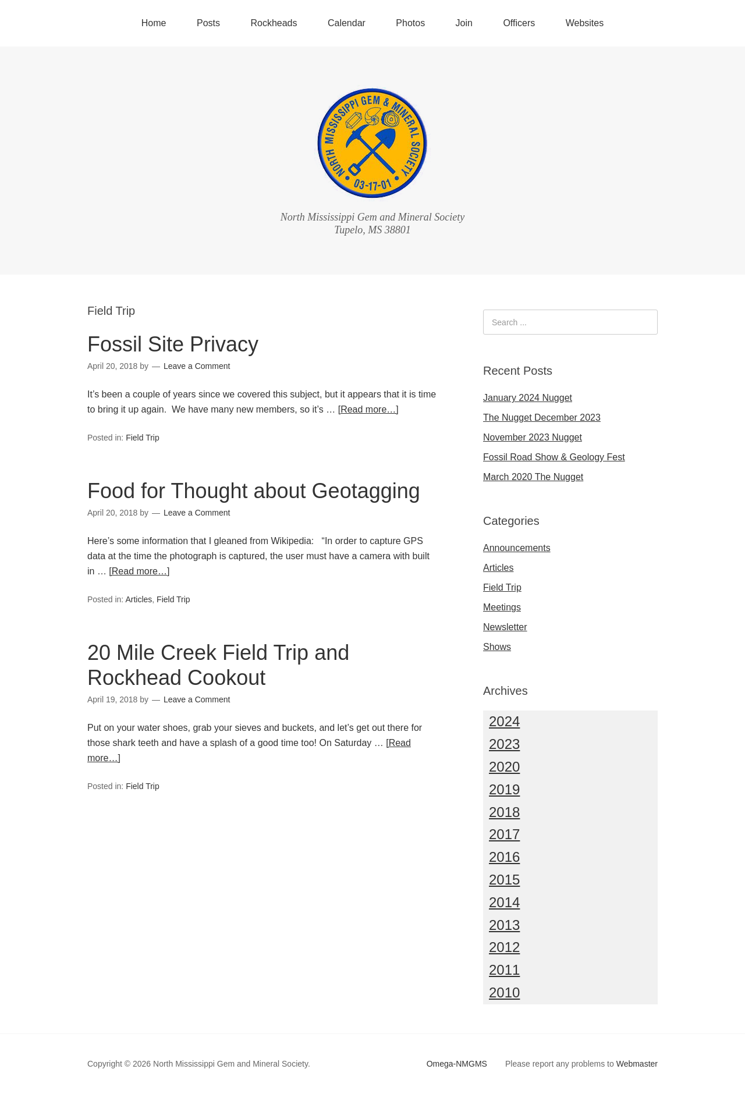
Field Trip (142, 437)
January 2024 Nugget (527, 398)
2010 (504, 992)
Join (464, 23)
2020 (504, 767)
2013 (504, 925)
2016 (504, 857)
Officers (519, 23)
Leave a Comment (197, 366)
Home (153, 23)
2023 (504, 744)
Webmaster (637, 1063)
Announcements (517, 548)
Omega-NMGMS (457, 1063)
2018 (504, 812)
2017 (504, 834)
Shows (497, 647)
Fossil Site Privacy (172, 344)
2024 (504, 721)
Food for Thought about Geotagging (253, 491)
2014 (504, 902)
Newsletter (505, 627)
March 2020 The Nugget (533, 477)
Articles (138, 599)
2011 (504, 970)
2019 (504, 789)
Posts (208, 23)
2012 (504, 947)
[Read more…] (368, 409)
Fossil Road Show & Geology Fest (554, 457)
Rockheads (273, 23)
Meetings (502, 607)
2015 (504, 879)
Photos (410, 23)
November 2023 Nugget (532, 437)
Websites (585, 23)
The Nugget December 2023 (542, 417)
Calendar (347, 23)
